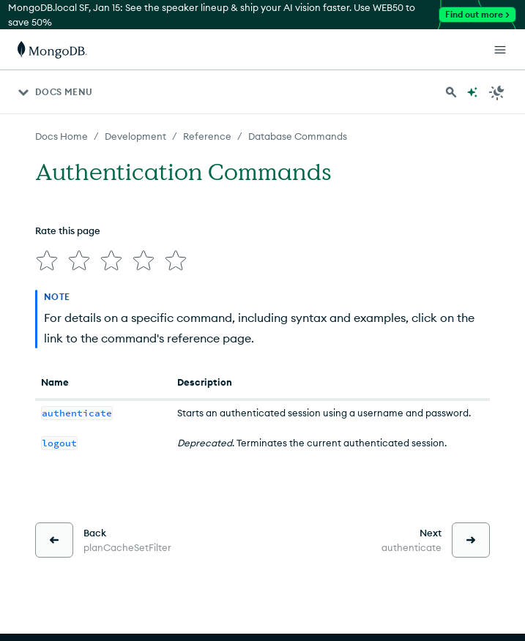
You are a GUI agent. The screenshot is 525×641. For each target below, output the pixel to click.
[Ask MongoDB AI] (472, 92)
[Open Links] (500, 49)
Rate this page (67, 230)
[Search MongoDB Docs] (451, 92)
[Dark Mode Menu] (497, 92)
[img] (47, 260)
